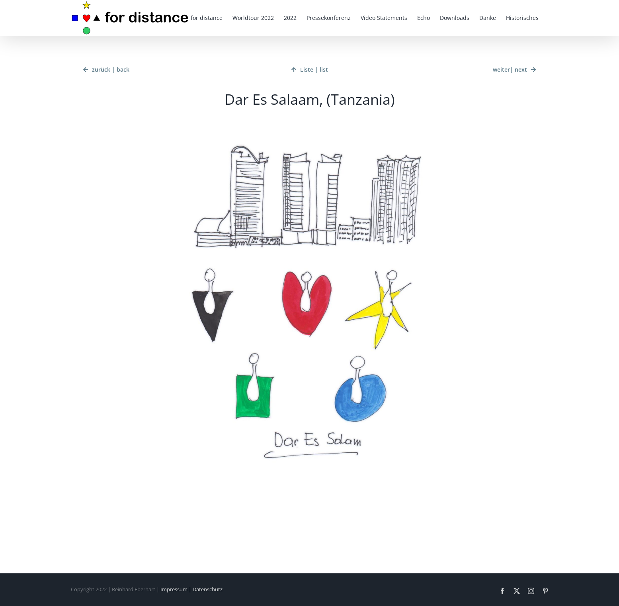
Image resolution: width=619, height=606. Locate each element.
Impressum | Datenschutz (191, 589)
